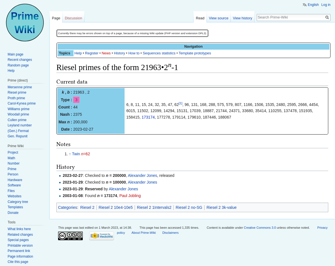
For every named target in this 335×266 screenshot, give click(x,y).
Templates (15, 207)
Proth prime (16, 98)
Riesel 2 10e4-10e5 (116, 207)
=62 (85, 154)
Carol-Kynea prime (22, 103)
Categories (67, 207)
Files (11, 191)
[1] (180, 103)
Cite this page (18, 262)
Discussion (73, 18)
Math (11, 158)
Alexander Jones (142, 175)
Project (13, 152)
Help (78, 53)
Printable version (20, 246)
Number (14, 163)
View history (242, 18)
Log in (326, 5)
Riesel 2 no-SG (189, 207)
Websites (14, 196)
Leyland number (20, 125)
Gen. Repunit (17, 136)
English (313, 5)
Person (13, 174)
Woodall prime (18, 114)
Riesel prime (17, 92)
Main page (15, 54)
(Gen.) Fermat (18, 131)
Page (56, 18)
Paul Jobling (130, 195)
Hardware (15, 180)
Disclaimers (170, 232)
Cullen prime (17, 120)
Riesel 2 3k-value (221, 207)
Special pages (18, 240)
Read (200, 18)
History (119, 53)
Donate (13, 213)
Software (14, 185)
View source (218, 18)
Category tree (18, 202)
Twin (76, 154)
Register (91, 53)
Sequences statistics (159, 53)
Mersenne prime (20, 87)
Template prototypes (195, 53)
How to (133, 53)
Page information (20, 256)
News (106, 53)
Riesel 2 (87, 207)
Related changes (20, 235)
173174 (148, 117)
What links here (19, 229)
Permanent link (19, 251)
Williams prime (18, 109)
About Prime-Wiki (144, 232)
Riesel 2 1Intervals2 (154, 207)
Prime (12, 169)
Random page (18, 65)
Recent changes (20, 60)
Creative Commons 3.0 (260, 227)
